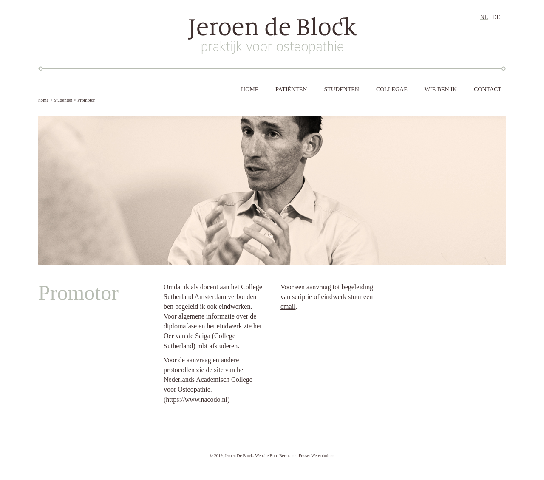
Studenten (63, 99)
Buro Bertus (280, 455)
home (43, 99)
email (288, 306)
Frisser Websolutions (316, 455)
